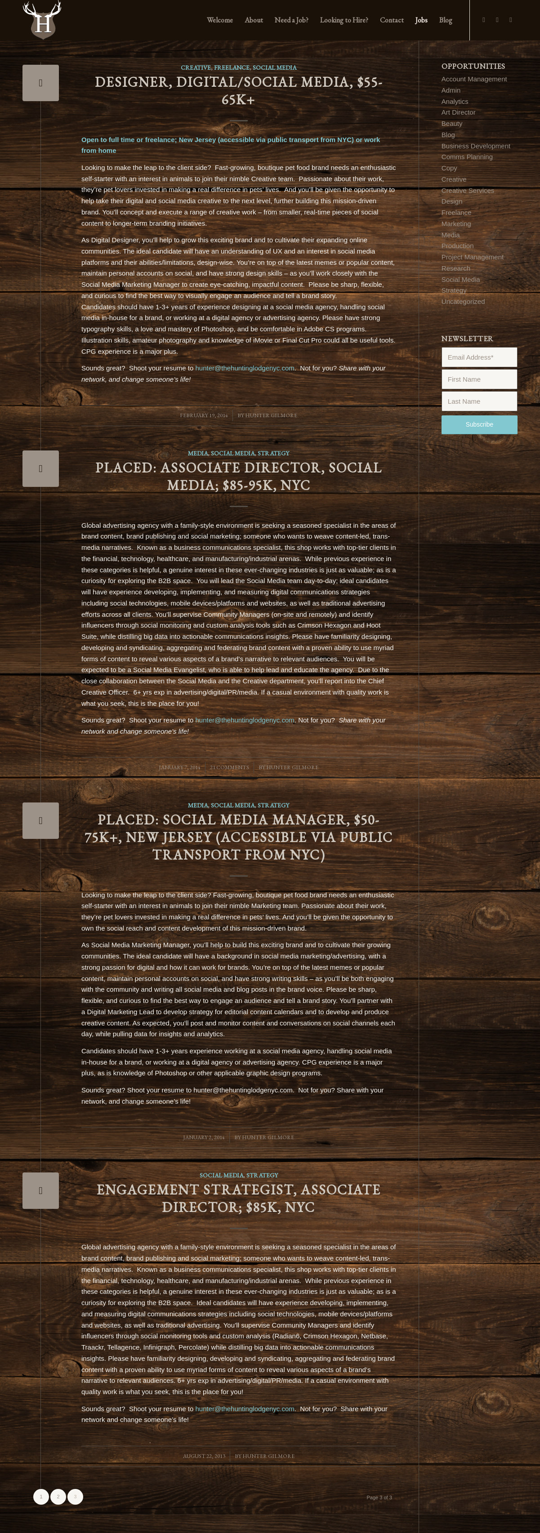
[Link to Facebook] (484, 20)
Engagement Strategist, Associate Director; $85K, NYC (239, 1198)
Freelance (232, 67)
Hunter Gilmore (271, 415)
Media (198, 453)
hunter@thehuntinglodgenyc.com (244, 368)
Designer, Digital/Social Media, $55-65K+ (239, 90)
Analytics (455, 101)
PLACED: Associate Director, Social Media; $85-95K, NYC (238, 476)
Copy (449, 168)
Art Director (459, 112)
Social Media (274, 67)
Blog (448, 134)
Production (458, 246)
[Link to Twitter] (497, 20)
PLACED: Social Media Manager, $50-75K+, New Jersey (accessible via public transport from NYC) (239, 837)
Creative (196, 67)
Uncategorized (463, 301)
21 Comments (229, 767)
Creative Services (468, 190)
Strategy (273, 453)
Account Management (474, 79)
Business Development (476, 146)
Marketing (456, 223)
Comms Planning (467, 156)
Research (456, 268)
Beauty (452, 123)
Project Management (473, 257)
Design (452, 201)
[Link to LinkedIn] (511, 20)
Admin (451, 90)
